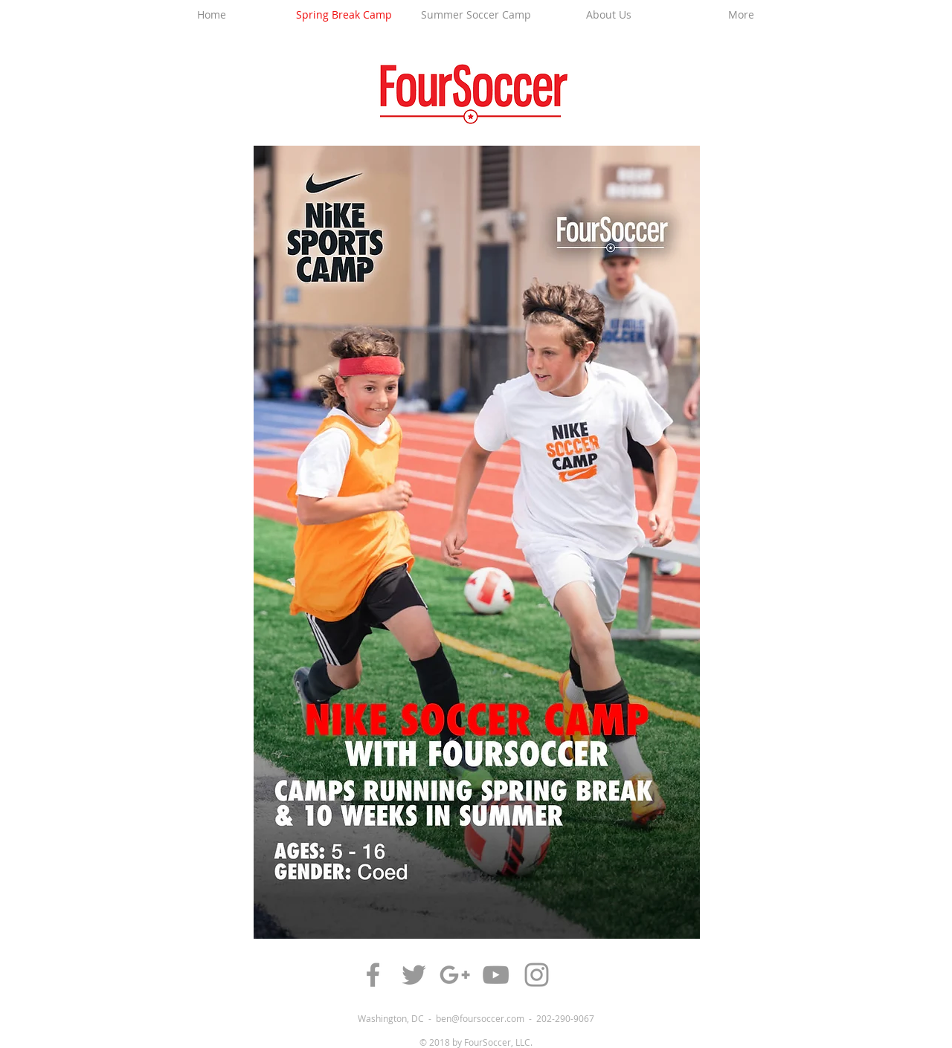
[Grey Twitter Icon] (414, 975)
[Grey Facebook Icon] (373, 975)
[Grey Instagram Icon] (537, 975)
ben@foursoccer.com (480, 1018)
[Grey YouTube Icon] (496, 975)
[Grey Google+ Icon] (455, 975)
